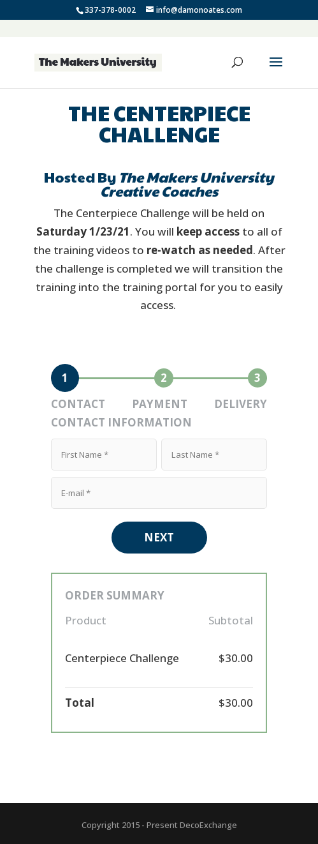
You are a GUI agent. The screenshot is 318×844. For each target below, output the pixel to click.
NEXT (159, 537)
